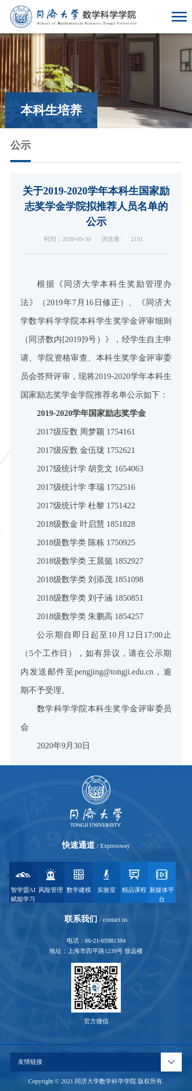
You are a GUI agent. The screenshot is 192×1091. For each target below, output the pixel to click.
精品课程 (134, 880)
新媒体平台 (162, 885)
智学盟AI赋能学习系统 (23, 885)
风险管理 (50, 880)
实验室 (106, 880)
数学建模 (79, 880)
